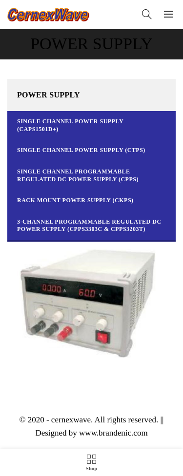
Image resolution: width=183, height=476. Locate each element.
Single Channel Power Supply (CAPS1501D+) (70, 125)
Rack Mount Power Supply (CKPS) (75, 200)
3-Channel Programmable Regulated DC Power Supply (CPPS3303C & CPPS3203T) (89, 225)
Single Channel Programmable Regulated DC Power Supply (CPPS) (78, 175)
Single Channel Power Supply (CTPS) (81, 150)
